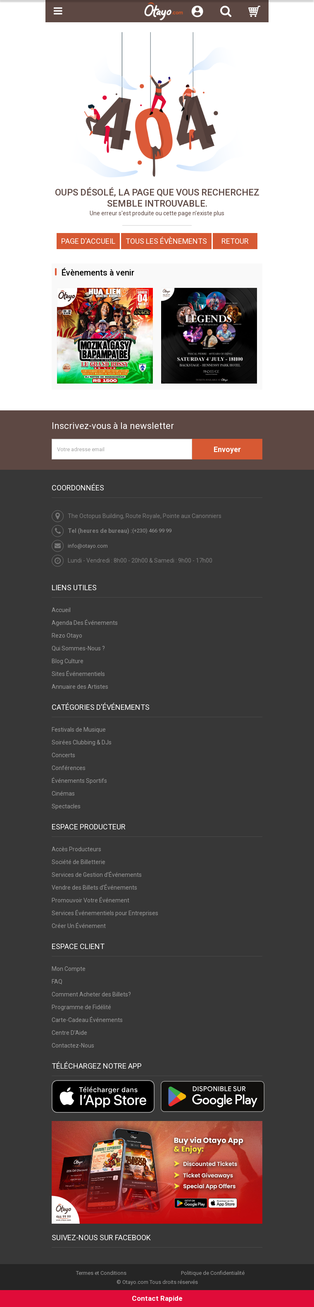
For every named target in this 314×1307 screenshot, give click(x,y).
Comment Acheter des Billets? (91, 994)
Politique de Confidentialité (213, 1273)
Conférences (69, 768)
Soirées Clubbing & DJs (82, 742)
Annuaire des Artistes (80, 686)
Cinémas (63, 793)
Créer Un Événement (79, 926)
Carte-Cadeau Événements (87, 1020)
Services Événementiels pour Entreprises (105, 913)
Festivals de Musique (79, 729)
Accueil (61, 610)
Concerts (63, 755)
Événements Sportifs (79, 780)
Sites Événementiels (78, 674)
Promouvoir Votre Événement (90, 900)
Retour (235, 241)
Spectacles (66, 806)
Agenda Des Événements (85, 622)
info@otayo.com (88, 546)
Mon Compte (69, 969)
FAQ (57, 981)
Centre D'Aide (69, 1032)
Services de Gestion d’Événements (97, 874)
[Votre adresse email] (122, 449)
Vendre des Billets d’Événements (94, 887)
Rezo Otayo (67, 635)
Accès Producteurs (76, 849)
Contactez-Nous (73, 1045)
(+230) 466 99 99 (151, 531)
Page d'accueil (88, 241)
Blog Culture (67, 661)
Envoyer (227, 449)
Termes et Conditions (101, 1273)
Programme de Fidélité (81, 1007)
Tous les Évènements (166, 241)
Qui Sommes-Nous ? (78, 648)
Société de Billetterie (78, 862)
